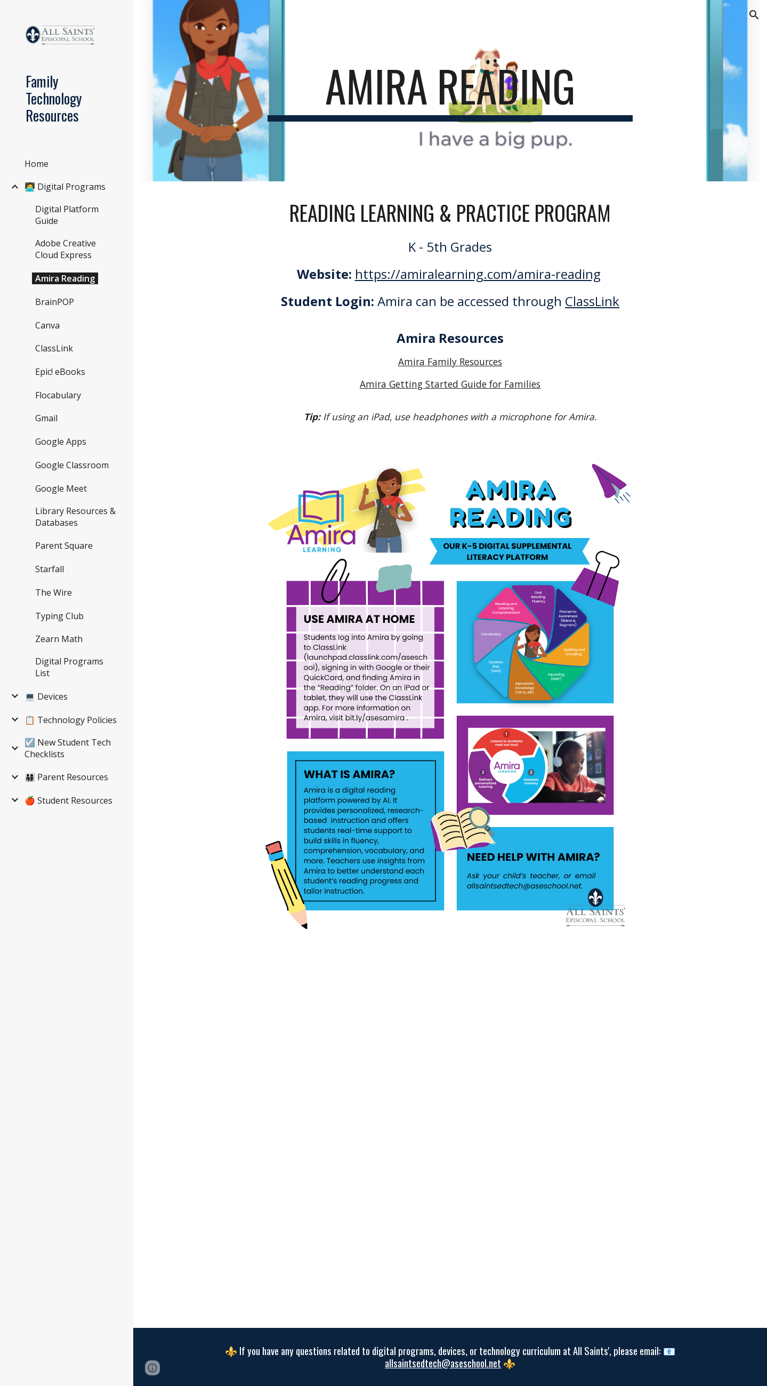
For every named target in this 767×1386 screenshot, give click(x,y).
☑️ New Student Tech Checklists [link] (68, 748)
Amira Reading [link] (65, 278)
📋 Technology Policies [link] (71, 720)
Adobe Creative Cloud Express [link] (65, 249)
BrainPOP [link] (54, 302)
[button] (754, 15)
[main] (450, 90)
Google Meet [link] (61, 488)
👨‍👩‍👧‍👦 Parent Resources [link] (66, 777)
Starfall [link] (49, 569)
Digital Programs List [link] (69, 667)
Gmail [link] (46, 418)
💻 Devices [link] (46, 696)
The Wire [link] (53, 592)
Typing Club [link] (59, 616)
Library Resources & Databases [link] (75, 516)
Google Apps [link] (60, 441)
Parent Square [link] (64, 545)
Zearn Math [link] (59, 639)
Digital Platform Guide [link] (67, 215)
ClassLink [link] (54, 348)
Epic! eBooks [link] (60, 372)
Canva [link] (47, 325)
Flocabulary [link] (58, 395)
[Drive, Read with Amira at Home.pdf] (450, 1138)
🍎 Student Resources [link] (68, 800)
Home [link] (37, 164)
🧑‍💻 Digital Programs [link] (65, 187)
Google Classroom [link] (72, 465)
